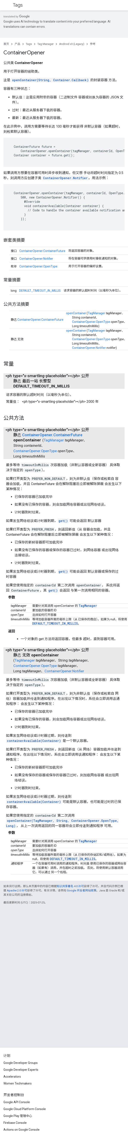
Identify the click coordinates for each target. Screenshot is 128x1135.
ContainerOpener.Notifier (65, 178)
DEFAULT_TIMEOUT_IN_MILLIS (40, 290)
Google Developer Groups (20, 1063)
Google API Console (16, 1102)
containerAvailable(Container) (34, 741)
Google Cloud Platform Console (24, 1109)
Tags (18, 5)
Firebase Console (15, 1122)
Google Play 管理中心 (17, 1116)
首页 (6, 44)
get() (63, 521)
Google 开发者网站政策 (81, 890)
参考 (93, 44)
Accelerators (12, 1076)
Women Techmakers (17, 1083)
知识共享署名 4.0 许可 (70, 886)
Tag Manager (45, 44)
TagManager (96, 313)
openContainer (76, 313)
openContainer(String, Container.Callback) (50, 80)
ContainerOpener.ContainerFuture (42, 251)
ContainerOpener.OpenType (38, 266)
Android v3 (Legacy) (71, 44)
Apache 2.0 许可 (17, 890)
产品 (17, 44)
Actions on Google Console (21, 1129)
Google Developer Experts (20, 1069)
